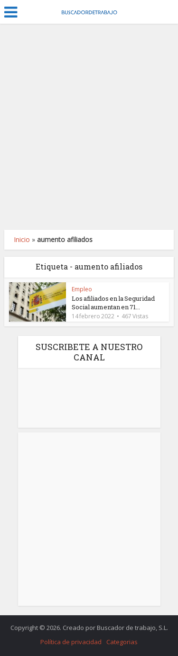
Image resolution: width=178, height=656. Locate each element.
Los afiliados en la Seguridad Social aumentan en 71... (113, 302)
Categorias (122, 642)
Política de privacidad (71, 642)
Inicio (22, 239)
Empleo (82, 289)
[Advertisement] (89, 127)
